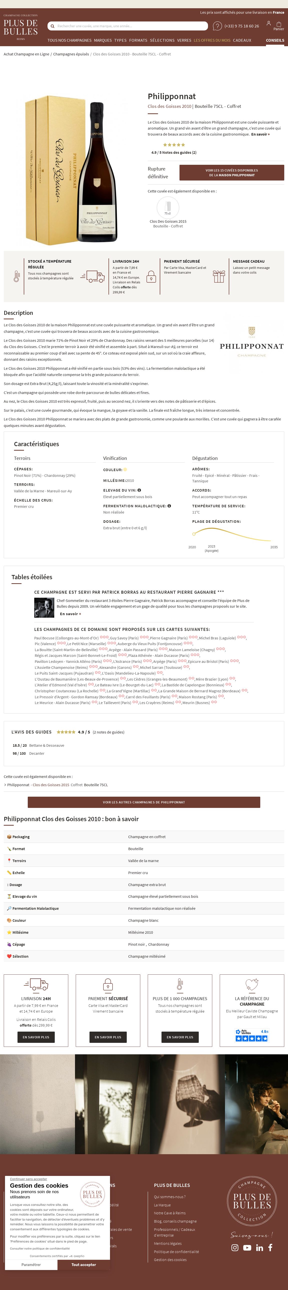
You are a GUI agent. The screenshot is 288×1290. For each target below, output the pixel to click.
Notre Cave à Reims (170, 1212)
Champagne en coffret (147, 836)
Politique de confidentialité (176, 1251)
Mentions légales (168, 1243)
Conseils (275, 40)
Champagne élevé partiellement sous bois (163, 896)
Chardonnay (158, 944)
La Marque (162, 1204)
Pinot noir (137, 944)
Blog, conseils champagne (175, 1221)
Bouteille (135, 848)
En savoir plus (36, 1037)
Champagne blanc (143, 920)
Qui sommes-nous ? (170, 1196)
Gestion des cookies (170, 1259)
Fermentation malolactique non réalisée (162, 908)
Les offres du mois (212, 40)
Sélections (162, 40)
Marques (103, 40)
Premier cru (138, 872)
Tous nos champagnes (70, 40)
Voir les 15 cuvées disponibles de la (232, 172)
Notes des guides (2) (174, 152)
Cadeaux (242, 40)
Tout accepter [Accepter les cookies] (37, 1265)
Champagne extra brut (147, 884)
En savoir (260, 134)
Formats (138, 40)
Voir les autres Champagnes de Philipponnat (144, 802)
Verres (184, 40)
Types (120, 40)
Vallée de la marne (143, 860)
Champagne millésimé (147, 956)
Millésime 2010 (140, 932)
